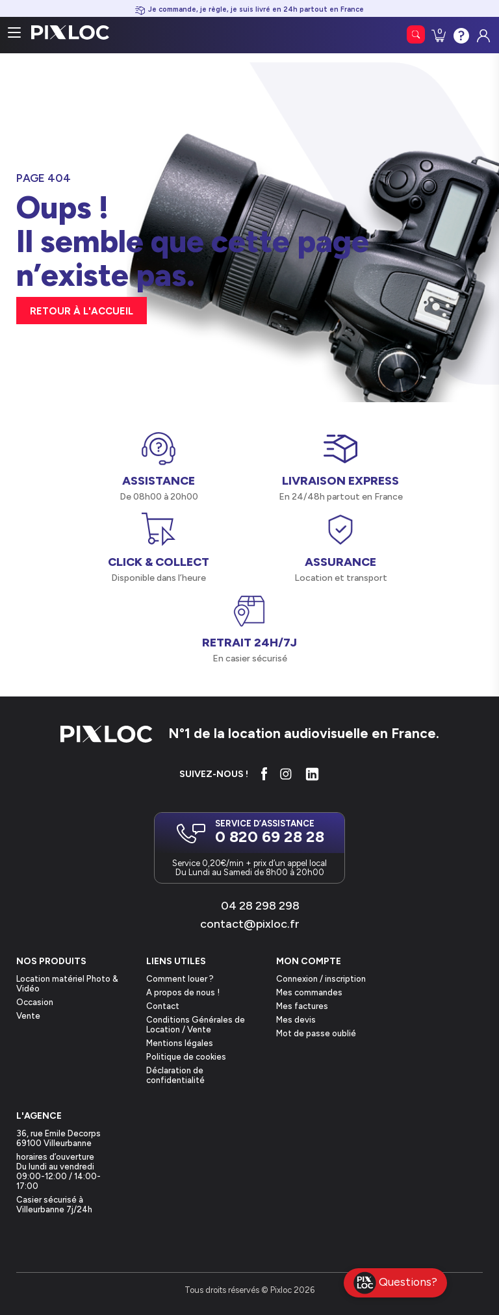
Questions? (395, 1282)
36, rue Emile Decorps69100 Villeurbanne (58, 1138)
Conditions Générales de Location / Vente (195, 1024)
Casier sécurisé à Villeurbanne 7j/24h (54, 1204)
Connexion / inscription (321, 979)
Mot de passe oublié (316, 1033)
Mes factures (302, 1006)
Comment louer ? (180, 979)
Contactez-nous (460, 34)
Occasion (34, 1002)
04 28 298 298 (260, 906)
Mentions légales (179, 1043)
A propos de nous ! (183, 992)
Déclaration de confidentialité (175, 1075)
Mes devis (296, 1020)
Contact (162, 1006)
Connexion (482, 32)
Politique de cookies (186, 1057)
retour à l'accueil (81, 311)
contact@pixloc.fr (250, 924)
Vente (28, 1016)
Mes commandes (309, 992)
